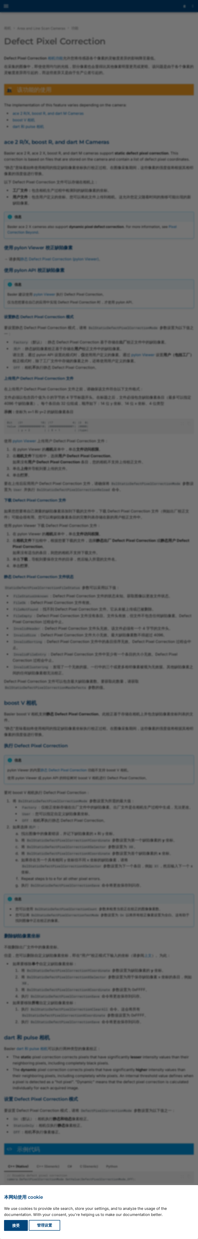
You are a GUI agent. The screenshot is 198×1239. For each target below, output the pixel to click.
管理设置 (44, 1225)
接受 (16, 1225)
